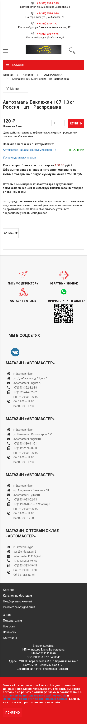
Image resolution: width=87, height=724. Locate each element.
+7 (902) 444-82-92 (25, 392)
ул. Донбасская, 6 (24, 551)
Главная (8, 75)
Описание (10, 233)
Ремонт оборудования (19, 607)
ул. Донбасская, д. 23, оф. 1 (30, 378)
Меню (12, 89)
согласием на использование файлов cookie (34, 695)
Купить (76, 123)
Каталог (28, 75)
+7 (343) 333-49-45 (48, 33)
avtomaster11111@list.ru (28, 556)
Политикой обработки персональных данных (35, 699)
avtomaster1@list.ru (55, 668)
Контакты (10, 638)
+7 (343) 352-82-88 (48, 13)
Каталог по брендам (17, 595)
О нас (7, 615)
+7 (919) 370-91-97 (25, 504)
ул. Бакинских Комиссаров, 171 (33, 434)
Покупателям (12, 620)
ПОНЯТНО (12, 713)
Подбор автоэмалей (17, 601)
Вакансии (9, 632)
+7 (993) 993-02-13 (25, 499)
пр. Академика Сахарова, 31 (31, 490)
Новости (9, 626)
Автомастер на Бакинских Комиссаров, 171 (30, 149)
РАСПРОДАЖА (52, 75)
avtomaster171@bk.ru (27, 438)
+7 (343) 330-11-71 (48, 23)
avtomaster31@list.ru (26, 494)
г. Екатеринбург (23, 373)
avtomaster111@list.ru (27, 383)
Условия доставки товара (19, 157)
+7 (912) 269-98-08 (25, 448)
